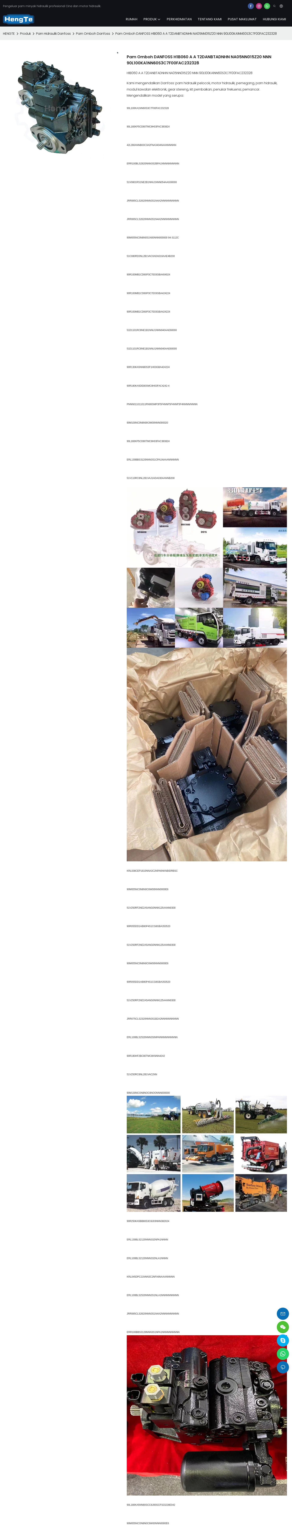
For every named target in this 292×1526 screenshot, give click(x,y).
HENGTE (9, 33)
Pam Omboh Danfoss (93, 33)
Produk (25, 33)
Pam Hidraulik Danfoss (53, 33)
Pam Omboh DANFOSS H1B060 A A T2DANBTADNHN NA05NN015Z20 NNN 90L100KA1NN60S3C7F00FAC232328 (196, 33)
